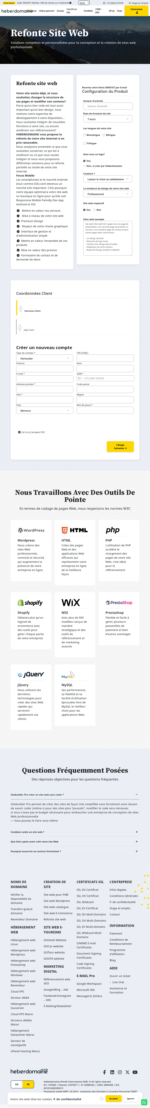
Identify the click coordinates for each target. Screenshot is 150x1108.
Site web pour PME (56, 897)
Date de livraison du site (97, 113)
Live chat (118, 985)
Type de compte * (25, 352)
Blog (113, 963)
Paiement (116, 936)
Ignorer (131, 1098)
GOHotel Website (55, 943)
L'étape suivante (120, 446)
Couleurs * (89, 173)
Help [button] (119, 10)
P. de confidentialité (123, 905)
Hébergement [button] (46, 10)
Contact (115, 917)
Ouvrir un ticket (120, 979)
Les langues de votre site (97, 128)
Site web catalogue (56, 910)
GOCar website (53, 949)
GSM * (80, 373)
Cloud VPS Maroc (22, 1017)
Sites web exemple (93, 219)
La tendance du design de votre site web (106, 188)
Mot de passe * (85, 405)
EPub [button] (112, 10)
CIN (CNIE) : (83, 352)
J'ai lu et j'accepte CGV (33, 432)
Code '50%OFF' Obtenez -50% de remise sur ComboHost (44, 3)
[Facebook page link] (100, 1075)
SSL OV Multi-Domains (91, 923)
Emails (60, 10)
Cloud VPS (17, 994)
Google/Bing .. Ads (56, 992)
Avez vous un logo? (94, 154)
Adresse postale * (25, 384)
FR (28, 1088)
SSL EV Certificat (87, 911)
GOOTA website (54, 961)
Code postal (83, 384)
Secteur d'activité (93, 100)
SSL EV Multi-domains (91, 929)
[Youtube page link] (134, 1075)
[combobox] (80, 378)
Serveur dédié (20, 1000)
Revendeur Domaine (24, 922)
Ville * (19, 394)
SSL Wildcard (85, 905)
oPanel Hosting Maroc (25, 1054)
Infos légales (118, 892)
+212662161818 (113, 3)
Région (80, 394)
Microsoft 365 (86, 993)
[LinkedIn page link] (109, 1075)
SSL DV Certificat (87, 892)
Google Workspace (89, 986)
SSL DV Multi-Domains (91, 917)
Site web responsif (93, 203)
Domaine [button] (32, 10)
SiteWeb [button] (88, 10)
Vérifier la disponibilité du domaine (21, 902)
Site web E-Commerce (58, 916)
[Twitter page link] (126, 1075)
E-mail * (20, 373)
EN (16, 1088)
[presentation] (37, 419)
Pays (18, 405)
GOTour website (54, 955)
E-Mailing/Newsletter (57, 1009)
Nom (79, 363)
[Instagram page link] (117, 1075)
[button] (136, 10)
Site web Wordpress (57, 904)
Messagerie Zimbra (89, 999)
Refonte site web (55, 922)
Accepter (113, 1098)
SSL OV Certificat (88, 899)
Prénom (20, 363)
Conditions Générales (124, 899)
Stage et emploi (138, 3)
